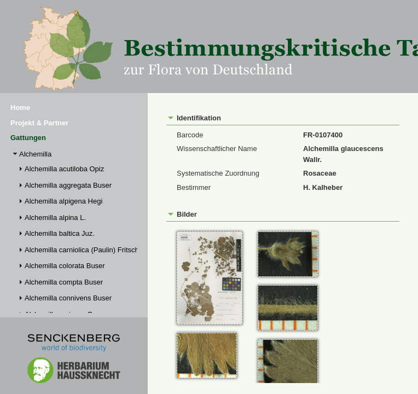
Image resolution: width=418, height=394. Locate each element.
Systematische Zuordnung (218, 173)
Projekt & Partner (39, 123)
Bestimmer (194, 187)
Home (20, 107)
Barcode (190, 135)
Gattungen (28, 138)
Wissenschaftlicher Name (217, 148)
